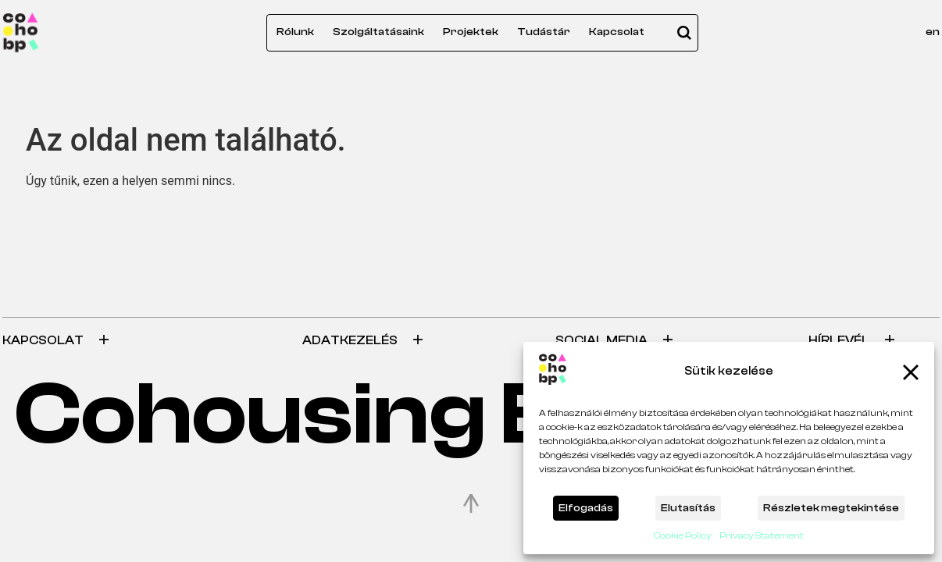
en (933, 32)
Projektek (470, 32)
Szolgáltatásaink (378, 32)
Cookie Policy (683, 535)
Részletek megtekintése (831, 508)
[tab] (143, 340)
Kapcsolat (616, 32)
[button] (911, 372)
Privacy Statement (761, 535)
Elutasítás (688, 508)
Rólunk (295, 32)
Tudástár (543, 32)
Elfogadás (585, 508)
